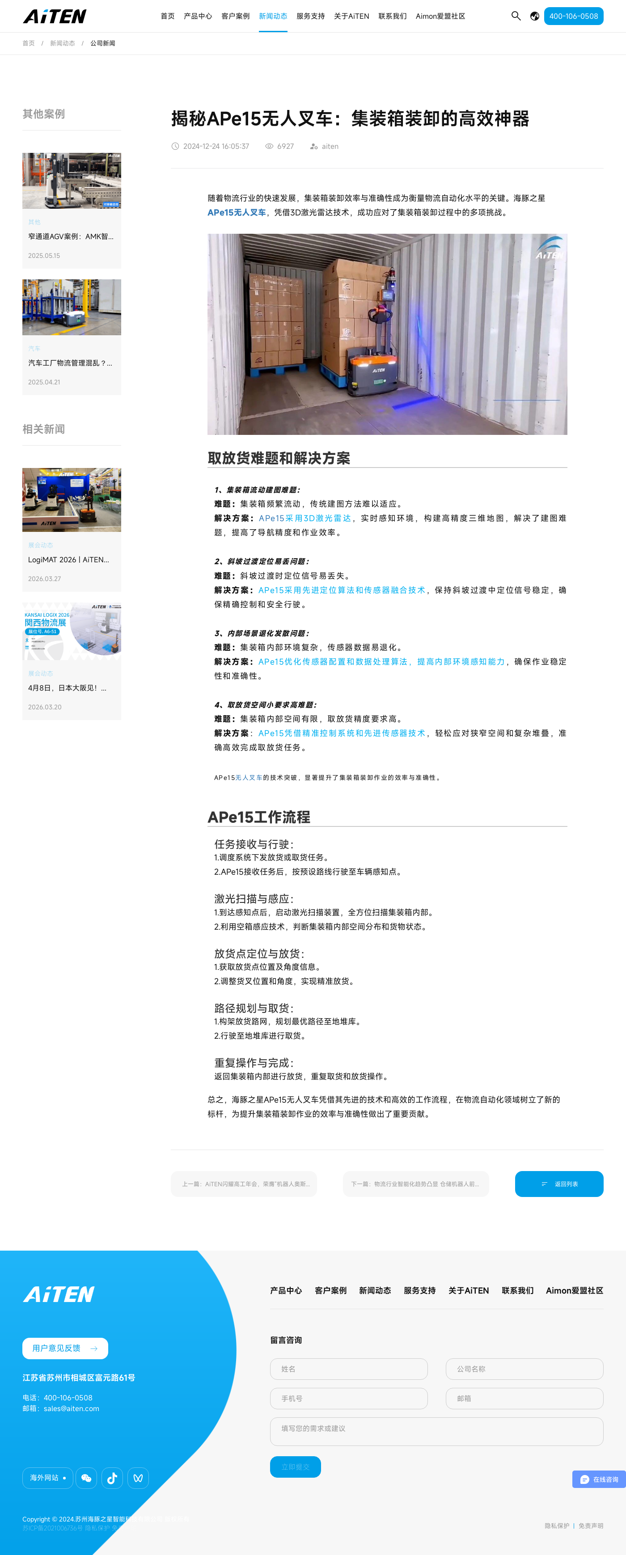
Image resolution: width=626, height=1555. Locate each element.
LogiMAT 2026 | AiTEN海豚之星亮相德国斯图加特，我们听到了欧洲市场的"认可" (71, 560)
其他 (34, 222)
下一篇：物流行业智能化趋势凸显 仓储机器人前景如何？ (416, 1188)
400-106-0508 (574, 16)
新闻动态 (273, 16)
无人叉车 (249, 777)
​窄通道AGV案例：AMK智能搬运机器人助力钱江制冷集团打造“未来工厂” (71, 237)
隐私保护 (557, 1525)
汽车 (34, 348)
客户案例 (235, 16)
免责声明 (591, 1525)
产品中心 (198, 16)
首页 (168, 16)
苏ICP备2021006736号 (52, 1528)
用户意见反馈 (65, 1348)
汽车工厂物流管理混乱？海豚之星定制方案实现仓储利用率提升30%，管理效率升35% (71, 363)
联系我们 (392, 16)
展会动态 (40, 545)
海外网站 (44, 1478)
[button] (86, 1478)
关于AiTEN (351, 16)
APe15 (272, 518)
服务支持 (310, 16)
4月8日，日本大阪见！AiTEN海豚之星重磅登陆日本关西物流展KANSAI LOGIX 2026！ (71, 688)
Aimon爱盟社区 (440, 16)
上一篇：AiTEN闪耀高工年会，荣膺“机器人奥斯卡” (244, 1188)
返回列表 (559, 1184)
